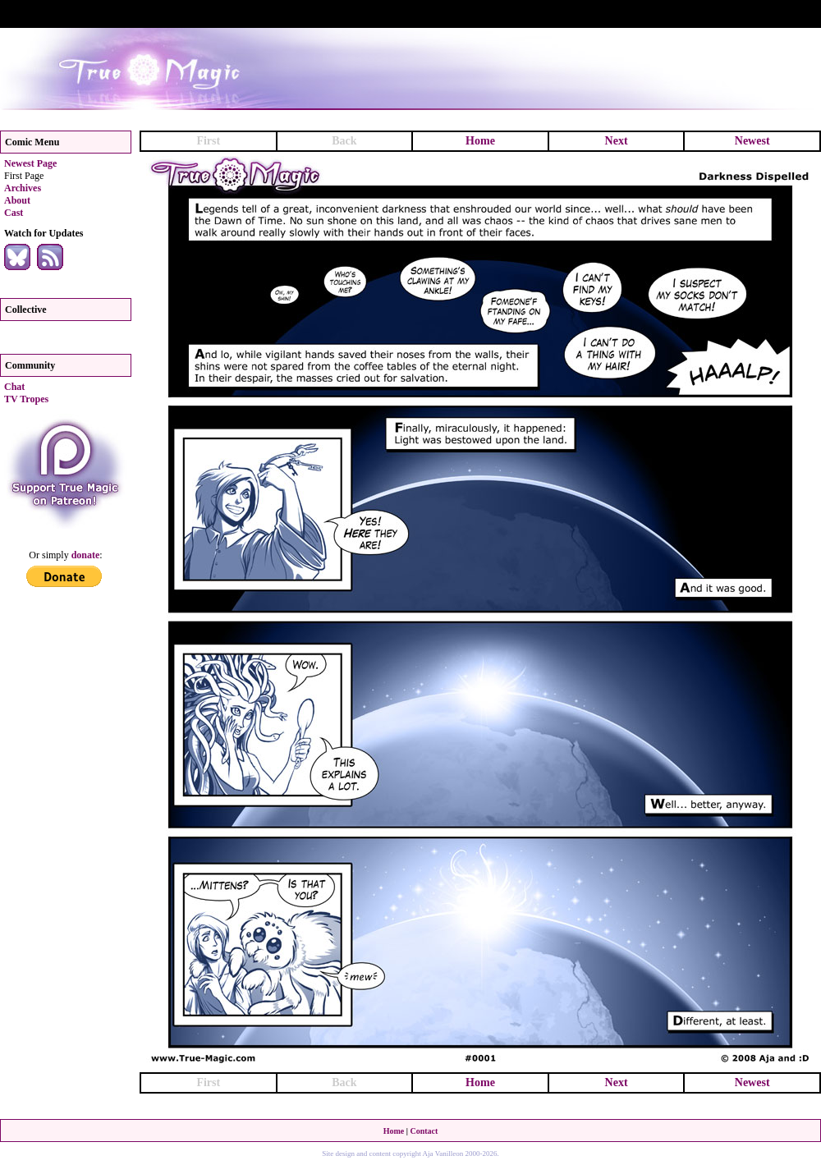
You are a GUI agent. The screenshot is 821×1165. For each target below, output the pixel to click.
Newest (752, 141)
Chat (14, 386)
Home (480, 141)
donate (85, 555)
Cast (13, 212)
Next (616, 141)
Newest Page (30, 163)
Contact (424, 1130)
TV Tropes (26, 399)
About (17, 200)
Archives (22, 188)
